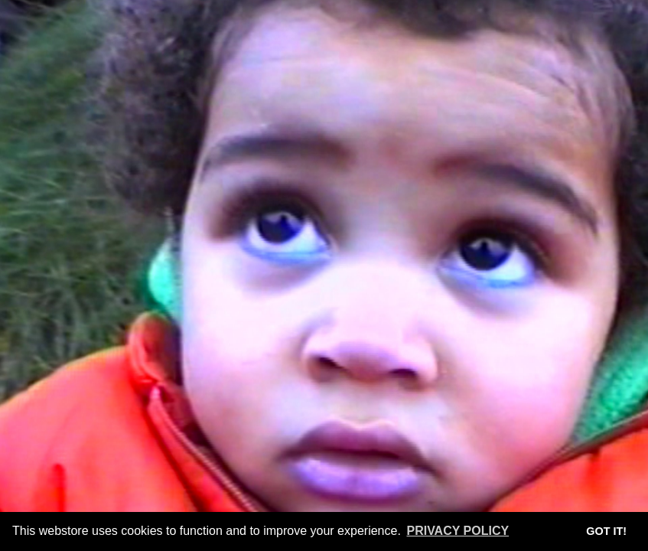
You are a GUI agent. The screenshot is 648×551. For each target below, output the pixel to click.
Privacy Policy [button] (457, 530)
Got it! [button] (606, 531)
